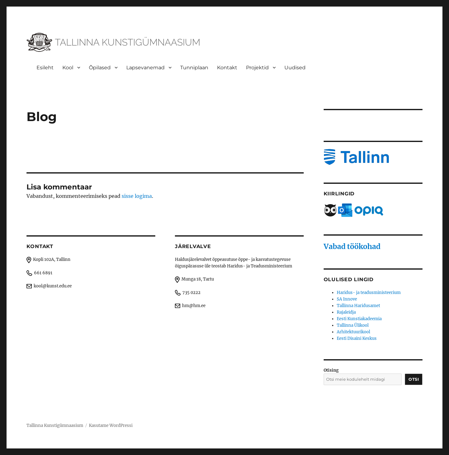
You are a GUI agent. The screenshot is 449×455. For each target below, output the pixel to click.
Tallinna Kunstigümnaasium (55, 425)
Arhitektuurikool (353, 332)
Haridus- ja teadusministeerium (369, 292)
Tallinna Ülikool (353, 325)
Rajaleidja (346, 312)
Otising (331, 370)
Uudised (295, 68)
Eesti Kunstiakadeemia (359, 318)
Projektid (257, 68)
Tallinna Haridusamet (358, 305)
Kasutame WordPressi (111, 425)
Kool (67, 68)
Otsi (413, 379)
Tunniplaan (194, 68)
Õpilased (100, 68)
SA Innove (347, 299)
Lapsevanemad (145, 68)
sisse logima (137, 196)
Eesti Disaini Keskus (357, 338)
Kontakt (227, 68)
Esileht (45, 68)
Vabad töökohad (352, 246)
